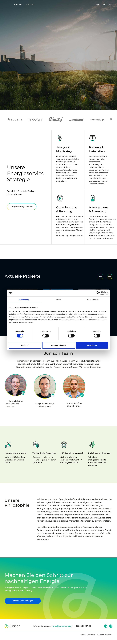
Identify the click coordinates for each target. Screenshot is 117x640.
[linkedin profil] (23, 393)
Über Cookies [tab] (92, 300)
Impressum (91, 634)
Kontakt (18, 4)
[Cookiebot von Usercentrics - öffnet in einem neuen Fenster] (98, 293)
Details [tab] (58, 300)
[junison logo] (12, 626)
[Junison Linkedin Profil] (105, 626)
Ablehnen (25, 345)
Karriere (30, 4)
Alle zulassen (91, 345)
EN (103, 4)
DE (97, 4)
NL (110, 4)
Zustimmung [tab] (24, 300)
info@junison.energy (62, 626)
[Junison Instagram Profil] (110, 626)
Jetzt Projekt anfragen (18, 601)
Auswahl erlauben (58, 345)
